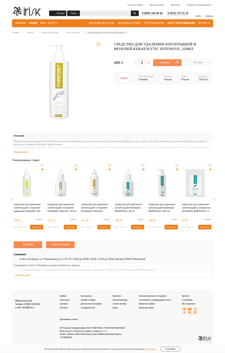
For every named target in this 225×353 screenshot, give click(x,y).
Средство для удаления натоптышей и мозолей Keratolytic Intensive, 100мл (94, 209)
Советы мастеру (119, 304)
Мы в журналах (188, 304)
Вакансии (117, 296)
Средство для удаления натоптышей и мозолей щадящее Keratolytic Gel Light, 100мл (27, 209)
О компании (187, 300)
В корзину (165, 62)
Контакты (64, 307)
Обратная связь (157, 5)
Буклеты (185, 296)
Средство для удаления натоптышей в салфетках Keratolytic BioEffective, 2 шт (196, 209)
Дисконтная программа (91, 304)
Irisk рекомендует (120, 300)
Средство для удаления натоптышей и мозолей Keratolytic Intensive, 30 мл (62, 208)
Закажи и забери (135, 5)
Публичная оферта (147, 304)
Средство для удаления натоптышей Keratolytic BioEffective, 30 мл (128, 208)
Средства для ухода (50, 32)
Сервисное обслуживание (199, 5)
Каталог (61, 13)
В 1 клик (198, 62)
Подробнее (150, 349)
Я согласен (170, 349)
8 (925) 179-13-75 (178, 13)
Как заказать (86, 296)
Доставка (64, 304)
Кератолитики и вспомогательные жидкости (106, 32)
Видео (115, 307)
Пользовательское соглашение (152, 296)
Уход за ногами (73, 32)
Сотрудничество (88, 307)
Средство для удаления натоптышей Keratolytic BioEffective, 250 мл (161, 208)
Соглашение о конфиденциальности (155, 300)
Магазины (175, 5)
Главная (15, 32)
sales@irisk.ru (28, 307)
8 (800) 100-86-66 (152, 13)
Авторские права (146, 307)
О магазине (65, 300)
